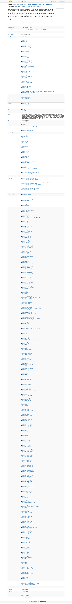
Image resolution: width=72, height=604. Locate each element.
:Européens (25, 334)
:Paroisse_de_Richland (27, 467)
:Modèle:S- (25, 99)
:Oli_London (25, 430)
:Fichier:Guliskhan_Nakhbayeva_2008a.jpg (30, 92)
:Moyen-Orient (25, 72)
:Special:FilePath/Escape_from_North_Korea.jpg (31, 184)
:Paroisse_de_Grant (26, 457)
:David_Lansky (25, 304)
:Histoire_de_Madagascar (27, 364)
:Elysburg (25, 329)
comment (10, 114)
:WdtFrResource (25, 595)
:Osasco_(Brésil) (26, 434)
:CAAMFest (25, 257)
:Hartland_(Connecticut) (27, 360)
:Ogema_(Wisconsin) (26, 426)
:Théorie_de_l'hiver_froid (27, 569)
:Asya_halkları (25, 162)
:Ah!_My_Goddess (26, 212)
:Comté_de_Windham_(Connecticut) (29, 286)
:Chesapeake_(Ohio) (26, 267)
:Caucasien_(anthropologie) (27, 263)
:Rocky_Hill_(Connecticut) (27, 512)
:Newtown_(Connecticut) (27, 416)
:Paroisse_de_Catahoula (27, 451)
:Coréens (25, 293)
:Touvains (25, 589)
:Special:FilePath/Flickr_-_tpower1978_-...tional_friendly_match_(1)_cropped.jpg (36, 185)
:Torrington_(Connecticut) (27, 573)
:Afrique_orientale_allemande (28, 210)
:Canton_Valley (25, 261)
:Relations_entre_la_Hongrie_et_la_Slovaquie (30, 506)
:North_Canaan (25, 420)
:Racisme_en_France (26, 503)
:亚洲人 (24, 167)
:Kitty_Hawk (25, 380)
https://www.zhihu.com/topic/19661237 (28, 130)
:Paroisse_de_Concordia (27, 452)
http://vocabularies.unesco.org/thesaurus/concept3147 (30, 172)
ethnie (10, 582)
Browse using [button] (18, 1)
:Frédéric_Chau (26, 342)
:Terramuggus (25, 564)
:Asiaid (24, 142)
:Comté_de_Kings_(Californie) (28, 278)
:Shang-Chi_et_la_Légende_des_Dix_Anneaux (30, 528)
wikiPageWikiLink (12, 207)
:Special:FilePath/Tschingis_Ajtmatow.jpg (30, 179)
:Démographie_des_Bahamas (28, 317)
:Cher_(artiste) (25, 55)
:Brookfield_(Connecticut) (27, 253)
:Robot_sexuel (25, 511)
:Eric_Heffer (25, 332)
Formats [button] (24, 1)
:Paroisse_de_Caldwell (27, 447)
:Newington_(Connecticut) (27, 415)
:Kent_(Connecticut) (26, 379)
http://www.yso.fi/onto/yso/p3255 (27, 173)
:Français (25, 65)
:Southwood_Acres (26, 548)
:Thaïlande (25, 87)
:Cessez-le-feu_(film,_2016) (27, 266)
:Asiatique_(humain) (26, 194)
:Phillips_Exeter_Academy (27, 487)
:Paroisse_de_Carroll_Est (27, 449)
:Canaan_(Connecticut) (27, 258)
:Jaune (24, 374)
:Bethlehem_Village (26, 240)
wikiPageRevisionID (11, 36)
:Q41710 (24, 110)
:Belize (24, 235)
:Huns (24, 369)
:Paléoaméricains (26, 436)
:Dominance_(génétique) (27, 61)
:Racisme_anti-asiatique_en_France (29, 502)
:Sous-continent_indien (27, 82)
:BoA (24, 50)
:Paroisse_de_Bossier (27, 445)
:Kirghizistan (25, 70)
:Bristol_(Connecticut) (26, 251)
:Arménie (24, 41)
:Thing (23, 109)
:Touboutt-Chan (25, 574)
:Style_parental (25, 552)
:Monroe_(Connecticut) (27, 395)
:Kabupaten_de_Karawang (27, 375)
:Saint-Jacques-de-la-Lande (27, 521)
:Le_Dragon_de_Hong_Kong (28, 385)
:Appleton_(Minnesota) (27, 215)
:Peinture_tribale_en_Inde (27, 482)
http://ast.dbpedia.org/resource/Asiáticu (28, 138)
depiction (10, 178)
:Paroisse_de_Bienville (27, 444)
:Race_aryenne (25, 500)
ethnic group (15, 6)
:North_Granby (25, 421)
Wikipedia (29, 602)
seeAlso (10, 126)
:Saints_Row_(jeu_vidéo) (27, 523)
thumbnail (10, 29)
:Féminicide (25, 344)
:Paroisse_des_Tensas (27, 481)
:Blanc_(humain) (26, 243)
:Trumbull (25, 577)
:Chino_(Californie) (26, 271)
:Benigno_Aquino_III (26, 47)
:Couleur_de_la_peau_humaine (28, 60)
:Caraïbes (25, 262)
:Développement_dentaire (27, 322)
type (9, 109)
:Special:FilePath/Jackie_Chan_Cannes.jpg (30, 188)
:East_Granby (25, 323)
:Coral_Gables (25, 291)
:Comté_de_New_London (27, 282)
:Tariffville (25, 561)
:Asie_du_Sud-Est (26, 46)
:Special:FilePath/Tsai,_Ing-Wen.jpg (29, 178)
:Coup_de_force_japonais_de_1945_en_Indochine (31, 297)
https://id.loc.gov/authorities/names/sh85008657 (29, 168)
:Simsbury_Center (26, 538)
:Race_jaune (25, 201)
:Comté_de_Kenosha (26, 277)
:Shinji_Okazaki (26, 81)
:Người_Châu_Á (26, 166)
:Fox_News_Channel (26, 340)
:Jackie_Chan (25, 67)
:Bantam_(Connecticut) (27, 231)
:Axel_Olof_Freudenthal (27, 226)
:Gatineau (25, 345)
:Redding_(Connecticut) (27, 505)
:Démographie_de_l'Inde (27, 314)
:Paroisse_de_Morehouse (27, 465)
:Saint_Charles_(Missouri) (27, 522)
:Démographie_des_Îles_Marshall (28, 319)
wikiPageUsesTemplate (12, 94)
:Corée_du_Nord (26, 57)
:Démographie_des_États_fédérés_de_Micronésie (31, 318)
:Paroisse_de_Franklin (27, 456)
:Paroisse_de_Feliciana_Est (27, 455)
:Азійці (24, 163)
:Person (24, 132)
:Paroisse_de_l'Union (26, 477)
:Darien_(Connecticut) (27, 303)
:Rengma (25, 507)
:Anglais (24, 40)
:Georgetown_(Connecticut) (27, 347)
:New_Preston (25, 414)
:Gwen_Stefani (25, 358)
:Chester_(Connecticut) (27, 268)
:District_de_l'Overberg (27, 307)
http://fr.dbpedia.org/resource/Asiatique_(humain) (32, 4)
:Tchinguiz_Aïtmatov (26, 86)
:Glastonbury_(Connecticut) (27, 350)
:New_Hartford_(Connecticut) (28, 410)
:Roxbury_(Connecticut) (27, 516)
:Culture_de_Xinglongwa (27, 298)
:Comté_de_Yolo (26, 288)
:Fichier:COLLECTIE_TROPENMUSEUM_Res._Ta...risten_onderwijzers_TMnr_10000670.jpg (38, 91)
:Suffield (24, 554)
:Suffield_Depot (25, 556)
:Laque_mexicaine (26, 383)
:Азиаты (24, 157)
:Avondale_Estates (26, 225)
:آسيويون (24, 137)
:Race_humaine (26, 52)
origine (10, 589)
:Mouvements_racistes (27, 399)
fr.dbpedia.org (39, 6)
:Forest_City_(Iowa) (26, 339)
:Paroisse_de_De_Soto (27, 454)
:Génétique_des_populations (28, 66)
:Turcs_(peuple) (26, 579)
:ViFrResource (25, 592)
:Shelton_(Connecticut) (27, 531)
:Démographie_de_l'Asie (27, 62)
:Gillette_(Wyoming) (26, 349)
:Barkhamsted (25, 232)
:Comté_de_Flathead (26, 276)
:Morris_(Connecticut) (26, 396)
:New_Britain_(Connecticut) (27, 406)
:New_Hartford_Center (27, 411)
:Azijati (24, 158)
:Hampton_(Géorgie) (26, 359)
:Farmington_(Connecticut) (27, 337)
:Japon (24, 68)
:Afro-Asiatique (25, 211)
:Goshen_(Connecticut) (27, 353)
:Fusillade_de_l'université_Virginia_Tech (29, 343)
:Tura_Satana (25, 578)
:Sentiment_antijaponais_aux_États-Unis (29, 527)
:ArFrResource (25, 591)
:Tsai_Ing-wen (25, 88)
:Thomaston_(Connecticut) (27, 567)
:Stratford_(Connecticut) (27, 551)
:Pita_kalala (25, 490)
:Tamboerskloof (25, 559)
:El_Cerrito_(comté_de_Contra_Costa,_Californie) (31, 328)
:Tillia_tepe (25, 572)
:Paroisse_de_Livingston (27, 462)
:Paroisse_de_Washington (27, 475)
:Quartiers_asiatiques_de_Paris (28, 498)
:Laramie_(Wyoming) (26, 384)
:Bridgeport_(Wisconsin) (27, 248)
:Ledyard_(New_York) (26, 388)
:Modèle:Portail (25, 98)
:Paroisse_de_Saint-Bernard (27, 470)
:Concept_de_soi (26, 289)
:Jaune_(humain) (26, 205)
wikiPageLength (11, 34)
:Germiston (25, 348)
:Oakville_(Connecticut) (27, 425)
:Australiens (25, 221)
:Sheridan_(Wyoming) (26, 532)
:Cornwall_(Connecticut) (27, 292)
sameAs (9, 135)
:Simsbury (25, 537)
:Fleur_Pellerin (25, 338)
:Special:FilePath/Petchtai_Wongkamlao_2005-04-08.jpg (32, 190)
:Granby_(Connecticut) (27, 354)
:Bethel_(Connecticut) (26, 237)
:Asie (24, 42)
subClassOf (10, 132)
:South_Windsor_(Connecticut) (28, 546)
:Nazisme (25, 405)
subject (9, 103)
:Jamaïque (25, 373)
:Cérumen (25, 299)
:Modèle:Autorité (26, 94)
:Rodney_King (25, 513)
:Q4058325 (25, 136)
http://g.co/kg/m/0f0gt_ (25, 171)
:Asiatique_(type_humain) (27, 199)
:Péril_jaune (25, 497)
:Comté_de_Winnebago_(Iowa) (28, 287)
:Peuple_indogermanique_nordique (29, 485)
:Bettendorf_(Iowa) (26, 241)
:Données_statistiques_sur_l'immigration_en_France (31, 308)
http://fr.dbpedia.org (27, 6)
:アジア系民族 (25, 152)
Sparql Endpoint (61, 1)
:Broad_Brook (25, 252)
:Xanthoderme (25, 196)
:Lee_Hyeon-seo (26, 71)
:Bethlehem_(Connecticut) (27, 238)
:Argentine (25, 216)
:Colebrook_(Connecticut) (27, 273)
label (9, 120)
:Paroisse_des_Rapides (27, 480)
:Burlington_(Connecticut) (27, 256)
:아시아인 (25, 153)
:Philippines (25, 77)
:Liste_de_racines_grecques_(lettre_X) (29, 390)
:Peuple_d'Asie (25, 103)
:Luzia (24, 394)
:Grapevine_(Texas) (26, 355)
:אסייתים (24, 148)
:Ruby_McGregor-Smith (27, 518)
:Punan (24, 496)
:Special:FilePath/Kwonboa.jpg (28, 189)
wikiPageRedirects (12, 196)
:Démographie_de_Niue (27, 312)
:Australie (25, 220)
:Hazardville (25, 363)
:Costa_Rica (25, 294)
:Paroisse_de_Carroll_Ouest (27, 450)
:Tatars (24, 562)
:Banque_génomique (26, 230)
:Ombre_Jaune (25, 431)
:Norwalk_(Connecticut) (27, 424)
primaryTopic (11, 597)
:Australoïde (25, 222)
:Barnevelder (25, 233)
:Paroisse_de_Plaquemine (27, 466)
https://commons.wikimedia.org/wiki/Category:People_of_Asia (31, 126)
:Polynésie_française (26, 495)
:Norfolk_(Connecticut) (27, 419)
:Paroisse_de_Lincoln (26, 461)
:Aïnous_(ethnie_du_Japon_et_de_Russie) (30, 227)
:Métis (24, 73)
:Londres (24, 393)
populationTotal (11, 27)
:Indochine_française (26, 370)
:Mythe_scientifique (26, 400)
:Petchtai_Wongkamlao (27, 76)
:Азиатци (25, 141)
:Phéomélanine (25, 78)
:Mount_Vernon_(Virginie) (27, 398)
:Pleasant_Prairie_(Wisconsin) (28, 492)
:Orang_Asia (25, 151)
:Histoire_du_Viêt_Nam (27, 365)
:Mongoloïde (25, 204)
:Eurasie (24, 333)
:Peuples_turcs (25, 486)
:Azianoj (24, 143)
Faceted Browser (54, 1)
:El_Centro (25, 327)
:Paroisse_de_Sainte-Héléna (28, 471)
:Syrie (24, 83)
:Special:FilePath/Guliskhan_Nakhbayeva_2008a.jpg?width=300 (34, 29)
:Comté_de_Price (26, 283)
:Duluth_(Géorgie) (26, 309)
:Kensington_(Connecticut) (27, 378)
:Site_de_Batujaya (26, 542)
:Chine (24, 56)
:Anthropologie (25, 51)
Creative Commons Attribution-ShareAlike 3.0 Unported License (44, 602)
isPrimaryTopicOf (11, 194)
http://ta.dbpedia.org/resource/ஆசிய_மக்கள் (29, 161)
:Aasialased (25, 146)
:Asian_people (24, 135)
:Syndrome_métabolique (27, 557)
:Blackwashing (25, 242)
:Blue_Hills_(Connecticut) (27, 246)
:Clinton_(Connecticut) (27, 272)
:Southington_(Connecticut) (27, 547)
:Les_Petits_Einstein (26, 389)
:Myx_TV (24, 401)
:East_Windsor (25, 324)
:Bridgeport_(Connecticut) (27, 247)
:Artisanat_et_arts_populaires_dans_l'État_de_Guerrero (32, 217)
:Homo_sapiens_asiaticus (27, 368)
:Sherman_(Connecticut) (27, 533)
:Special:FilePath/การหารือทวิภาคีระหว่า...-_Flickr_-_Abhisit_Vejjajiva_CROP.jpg (36, 180)
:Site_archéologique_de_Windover (28, 541)
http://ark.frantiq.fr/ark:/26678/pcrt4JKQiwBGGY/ (29, 129)
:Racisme (25, 107)
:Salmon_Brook (25, 526)
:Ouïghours (25, 435)
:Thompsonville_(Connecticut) (28, 568)
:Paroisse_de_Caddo (26, 446)
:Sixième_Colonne (26, 543)
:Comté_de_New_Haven (27, 281)
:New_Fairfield (25, 409)
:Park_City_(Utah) (26, 440)
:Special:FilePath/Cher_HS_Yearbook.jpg (30, 183)
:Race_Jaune (25, 200)
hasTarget (10, 591)
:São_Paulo (25, 558)
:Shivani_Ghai (25, 536)
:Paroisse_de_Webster (27, 476)
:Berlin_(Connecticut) (26, 236)
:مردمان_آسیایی (26, 147)
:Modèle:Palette (26, 97)
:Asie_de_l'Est (25, 45)
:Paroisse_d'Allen (26, 441)
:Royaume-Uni (25, 517)
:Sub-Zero (25, 553)
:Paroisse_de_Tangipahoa (27, 472)
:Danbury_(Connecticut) (27, 302)
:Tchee (24, 563)
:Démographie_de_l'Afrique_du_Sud (29, 313)
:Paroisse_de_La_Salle (27, 460)
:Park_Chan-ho (25, 439)
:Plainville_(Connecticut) (27, 491)
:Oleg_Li (24, 429)
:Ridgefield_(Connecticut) (27, 508)
